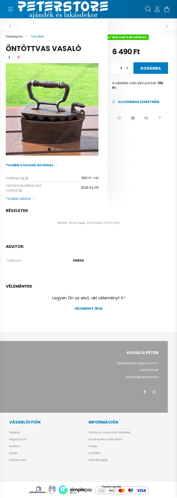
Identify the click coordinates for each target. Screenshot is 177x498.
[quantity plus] (127, 68)
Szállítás (94, 453)
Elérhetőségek (98, 460)
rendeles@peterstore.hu (142, 377)
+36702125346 (148, 370)
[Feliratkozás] (135, 102)
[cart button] (166, 9)
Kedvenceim (18, 460)
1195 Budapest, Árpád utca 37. (138, 363)
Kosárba (151, 68)
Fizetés (93, 446)
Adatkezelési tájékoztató (105, 439)
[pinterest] (18, 57)
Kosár (13, 453)
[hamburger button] (10, 9)
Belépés (14, 432)
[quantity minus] (114, 68)
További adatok (18, 198)
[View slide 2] (54, 149)
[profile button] (157, 9)
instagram (154, 392)
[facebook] (9, 57)
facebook (144, 392)
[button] (119, 118)
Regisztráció (18, 439)
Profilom (15, 446)
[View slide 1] (49, 149)
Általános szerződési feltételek (109, 432)
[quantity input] (121, 68)
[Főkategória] (14, 36)
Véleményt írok (88, 308)
